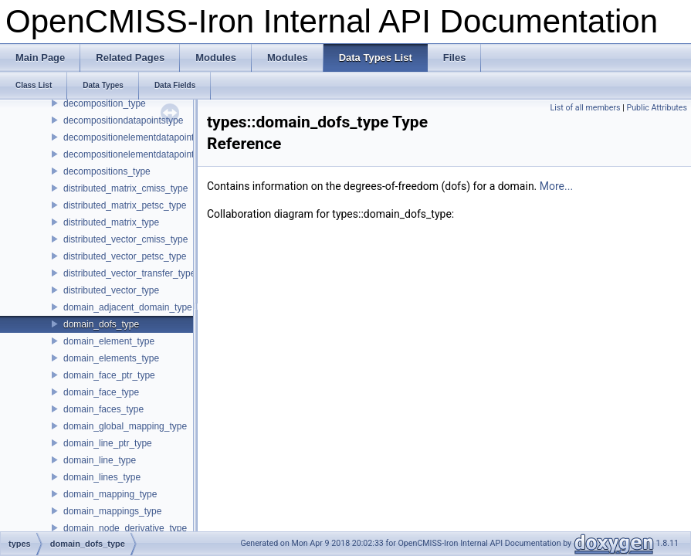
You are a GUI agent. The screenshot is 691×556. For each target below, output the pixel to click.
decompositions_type (107, 171)
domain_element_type (108, 341)
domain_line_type (99, 460)
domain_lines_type (102, 477)
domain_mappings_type (112, 511)
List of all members (585, 108)
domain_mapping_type (110, 494)
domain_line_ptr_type (107, 443)
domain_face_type (101, 392)
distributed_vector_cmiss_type (125, 239)
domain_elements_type (111, 358)
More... (556, 186)
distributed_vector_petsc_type (124, 256)
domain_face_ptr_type (109, 375)
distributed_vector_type (111, 290)
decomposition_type (104, 103)
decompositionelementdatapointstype (139, 137)
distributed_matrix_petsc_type (124, 205)
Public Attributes (656, 108)
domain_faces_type (103, 409)
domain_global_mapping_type (125, 426)
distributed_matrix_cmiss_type (125, 188)
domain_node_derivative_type (125, 528)
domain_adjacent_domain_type (127, 307)
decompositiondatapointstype (123, 120)
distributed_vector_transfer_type (129, 273)
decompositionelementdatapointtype (137, 154)
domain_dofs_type (101, 324)
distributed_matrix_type (111, 222)
